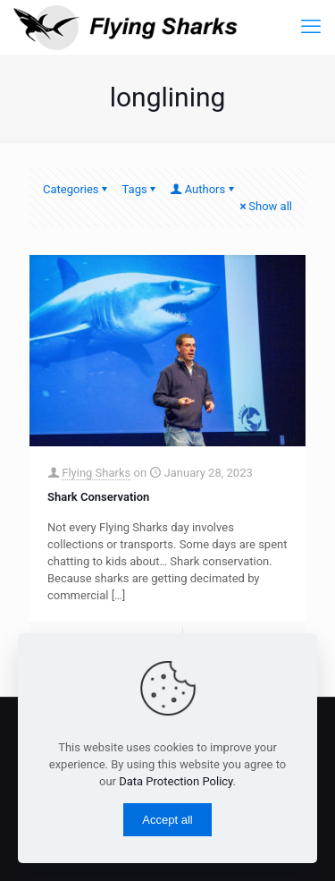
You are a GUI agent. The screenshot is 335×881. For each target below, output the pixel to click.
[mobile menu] (311, 27)
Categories (77, 189)
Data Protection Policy (175, 781)
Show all (264, 206)
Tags (140, 189)
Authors (204, 189)
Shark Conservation (98, 497)
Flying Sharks (96, 472)
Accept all (167, 819)
